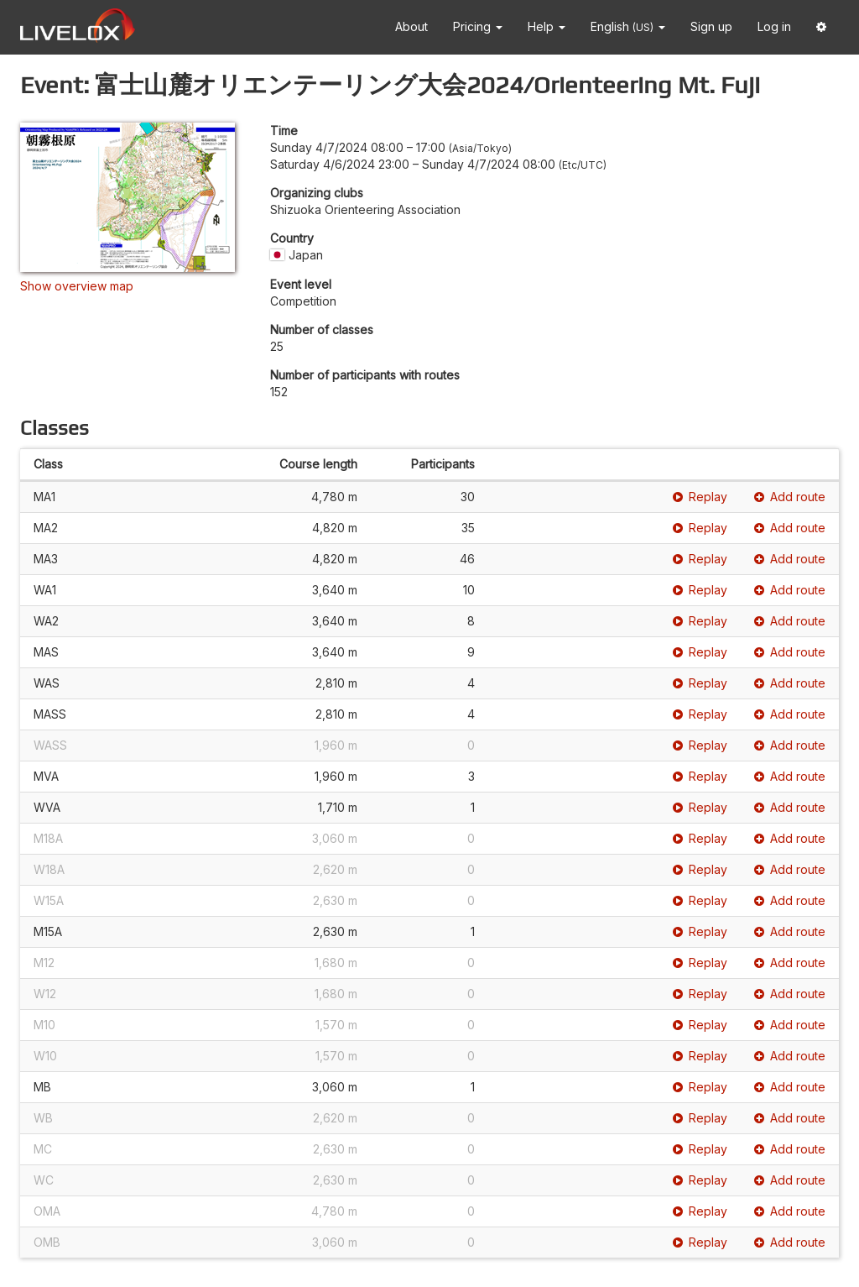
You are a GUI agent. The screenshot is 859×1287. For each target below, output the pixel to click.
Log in (774, 26)
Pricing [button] (477, 26)
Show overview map (76, 286)
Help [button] (546, 26)
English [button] (628, 26)
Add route (789, 496)
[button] (821, 27)
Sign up (711, 26)
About (411, 26)
